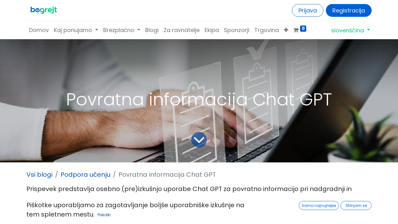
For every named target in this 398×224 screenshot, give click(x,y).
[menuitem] (38, 30)
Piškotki (104, 214)
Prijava (307, 10)
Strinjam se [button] (356, 205)
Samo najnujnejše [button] (319, 205)
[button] (286, 30)
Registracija (348, 10)
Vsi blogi (39, 174)
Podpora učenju (85, 174)
